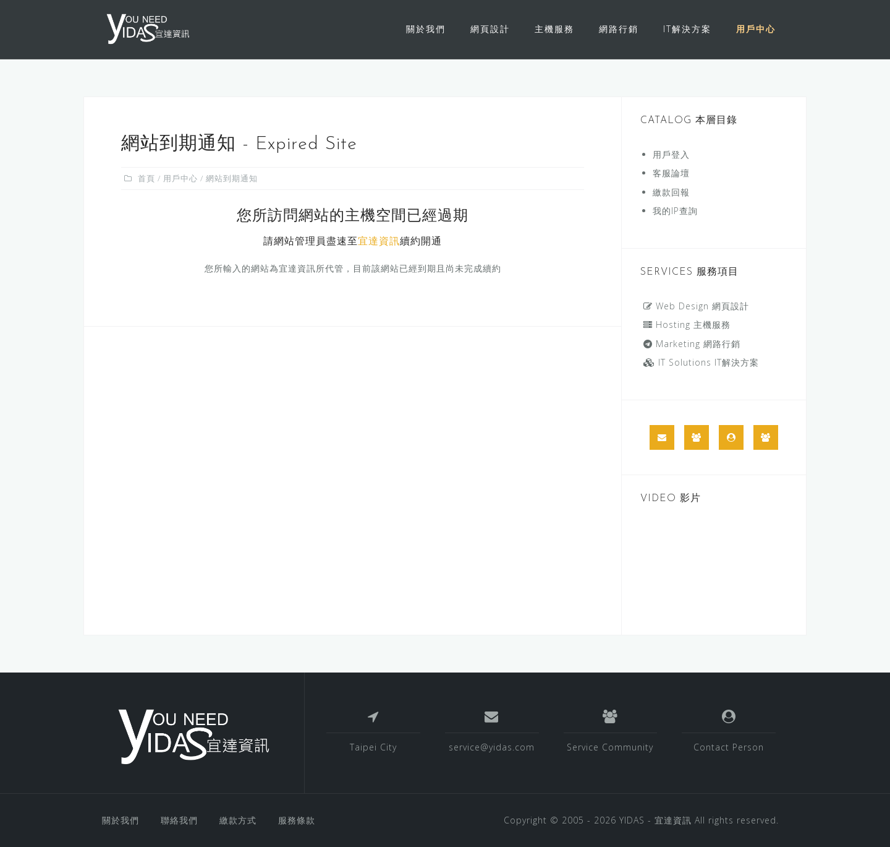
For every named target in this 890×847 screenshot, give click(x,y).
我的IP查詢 (675, 211)
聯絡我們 (179, 820)
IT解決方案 (687, 29)
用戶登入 (671, 154)
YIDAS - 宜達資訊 (655, 820)
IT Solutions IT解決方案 (701, 362)
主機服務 (554, 29)
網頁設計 (490, 29)
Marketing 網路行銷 (691, 344)
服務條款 (296, 820)
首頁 (146, 178)
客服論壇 (671, 173)
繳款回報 (671, 192)
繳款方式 (237, 820)
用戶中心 (756, 29)
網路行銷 (618, 29)
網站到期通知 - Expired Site (239, 144)
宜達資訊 (379, 242)
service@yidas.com (492, 747)
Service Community (610, 747)
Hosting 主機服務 (687, 324)
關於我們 (426, 29)
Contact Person (728, 747)
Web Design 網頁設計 (696, 306)
